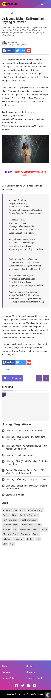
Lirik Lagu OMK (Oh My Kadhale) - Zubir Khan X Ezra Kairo (27, 463)
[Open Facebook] (16, 685)
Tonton (30, 539)
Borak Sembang (35, 510)
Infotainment (27, 525)
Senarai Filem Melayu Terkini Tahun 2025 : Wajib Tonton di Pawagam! (25, 472)
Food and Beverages (29, 515)
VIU (11, 544)
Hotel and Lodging (10, 525)
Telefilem (7, 539)
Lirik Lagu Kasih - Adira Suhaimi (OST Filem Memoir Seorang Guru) (26, 447)
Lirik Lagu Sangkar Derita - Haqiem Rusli (25, 430)
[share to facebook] (8, 50)
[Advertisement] (25, 575)
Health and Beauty (29, 520)
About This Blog (10, 510)
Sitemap (6, 672)
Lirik (8, 370)
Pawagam (25, 534)
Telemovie (19, 539)
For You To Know (10, 520)
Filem (14, 515)
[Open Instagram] (28, 685)
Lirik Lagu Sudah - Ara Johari (19, 455)
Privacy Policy (8, 678)
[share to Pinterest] (28, 50)
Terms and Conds (34, 678)
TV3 (38, 539)
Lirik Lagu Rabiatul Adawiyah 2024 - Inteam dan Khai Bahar (26, 487)
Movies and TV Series (29, 529)
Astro (22, 510)
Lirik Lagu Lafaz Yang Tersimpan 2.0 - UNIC (26, 479)
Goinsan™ (40, 694)
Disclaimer (31, 672)
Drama (6, 515)
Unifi (5, 544)
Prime (35, 534)
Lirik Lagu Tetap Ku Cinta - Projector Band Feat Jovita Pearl (25, 438)
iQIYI (38, 525)
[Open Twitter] (22, 685)
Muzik (44, 529)
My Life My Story (10, 534)
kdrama (6, 529)
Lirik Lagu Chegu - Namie (16, 424)
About (4, 666)
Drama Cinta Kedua (15, 494)
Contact (30, 666)
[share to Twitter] (20, 50)
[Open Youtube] (34, 685)
